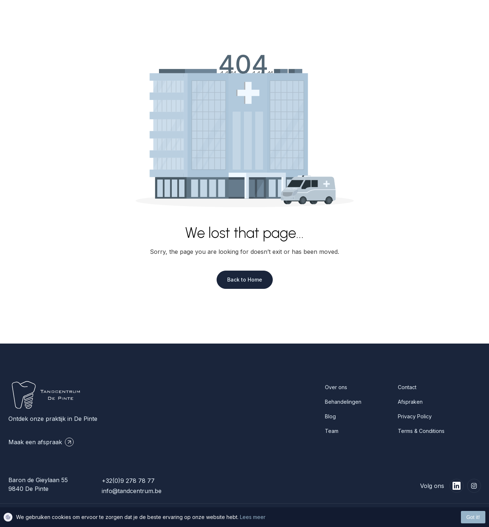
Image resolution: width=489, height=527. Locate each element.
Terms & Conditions (421, 431)
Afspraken (410, 402)
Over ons (336, 387)
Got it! (473, 517)
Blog (330, 416)
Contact (407, 387)
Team (331, 431)
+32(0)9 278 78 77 (128, 480)
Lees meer (252, 517)
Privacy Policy (415, 416)
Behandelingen (343, 402)
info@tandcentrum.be (132, 491)
